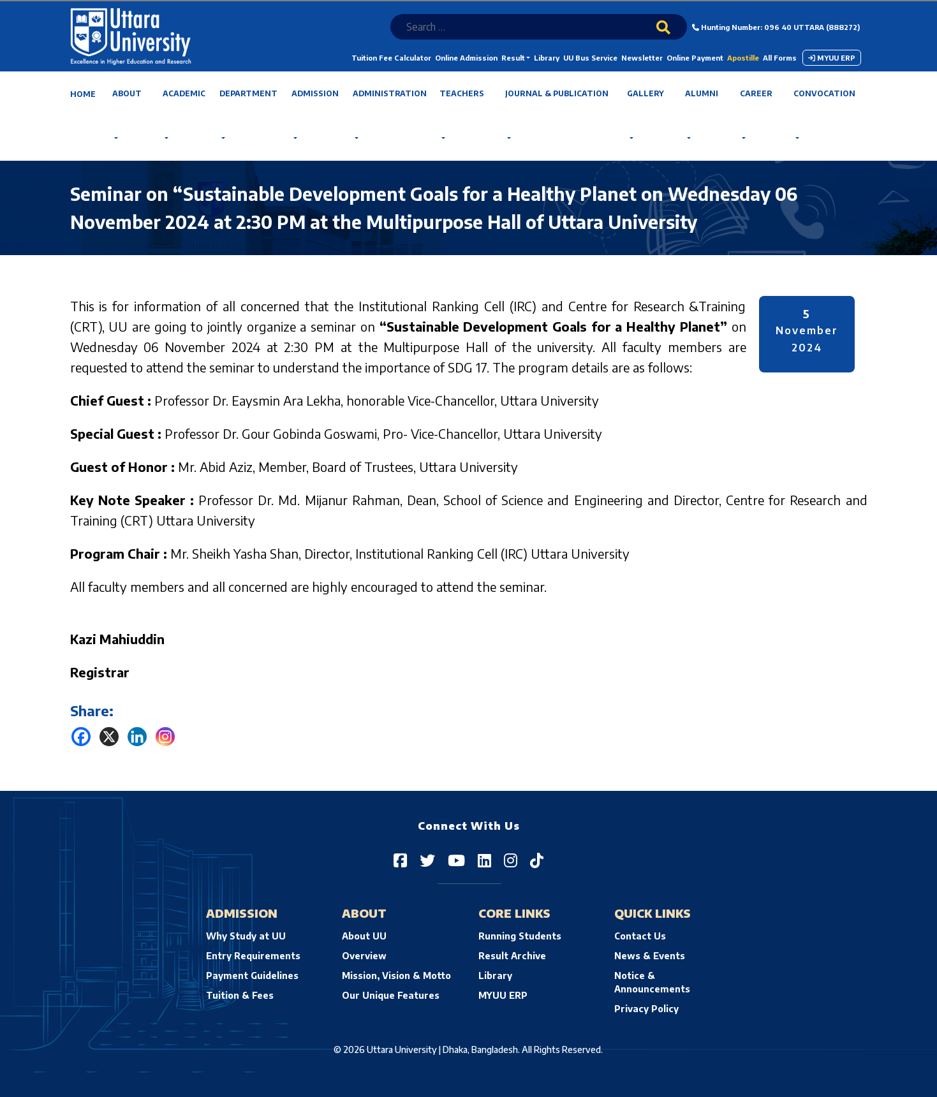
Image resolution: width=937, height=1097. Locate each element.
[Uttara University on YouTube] (456, 859)
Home (83, 94)
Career (756, 93)
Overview (364, 955)
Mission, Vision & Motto (396, 975)
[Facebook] (81, 736)
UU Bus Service (590, 58)
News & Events (649, 955)
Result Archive (512, 955)
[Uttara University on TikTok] (536, 859)
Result (513, 58)
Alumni (701, 93)
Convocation (824, 93)
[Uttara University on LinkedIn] (484, 859)
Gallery (645, 93)
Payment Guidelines (252, 975)
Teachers (461, 93)
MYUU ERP (831, 58)
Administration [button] (390, 93)
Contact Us (640, 936)
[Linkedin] (137, 736)
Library (546, 58)
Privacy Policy (646, 1008)
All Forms (780, 58)
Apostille (743, 58)
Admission (315, 93)
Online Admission (466, 58)
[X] (109, 736)
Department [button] (248, 93)
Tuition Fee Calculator (391, 58)
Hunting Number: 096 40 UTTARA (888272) (776, 27)
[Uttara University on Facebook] (400, 859)
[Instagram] (165, 736)
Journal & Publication (557, 93)
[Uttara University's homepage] (131, 35)
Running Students (519, 936)
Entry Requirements (253, 955)
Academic (184, 93)
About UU (364, 936)
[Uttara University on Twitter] (427, 859)
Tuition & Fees (240, 995)
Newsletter (642, 58)
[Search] (671, 35)
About (127, 93)
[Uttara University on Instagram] (510, 859)
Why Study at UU (246, 936)
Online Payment (695, 58)
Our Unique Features (390, 995)
